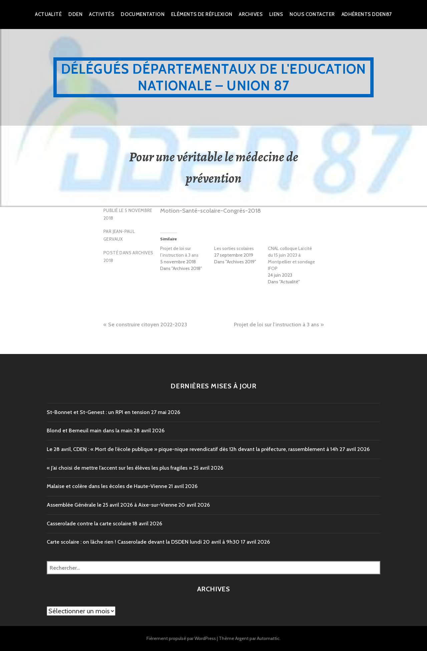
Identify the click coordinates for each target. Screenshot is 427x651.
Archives (251, 14)
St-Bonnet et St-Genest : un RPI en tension (98, 412)
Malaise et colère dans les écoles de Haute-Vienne (107, 486)
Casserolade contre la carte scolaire (89, 523)
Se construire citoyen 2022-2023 (147, 324)
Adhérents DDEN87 (367, 14)
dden (75, 14)
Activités (101, 14)
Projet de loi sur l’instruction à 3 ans (179, 251)
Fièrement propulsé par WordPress (181, 638)
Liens (276, 14)
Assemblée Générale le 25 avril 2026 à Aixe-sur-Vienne (112, 505)
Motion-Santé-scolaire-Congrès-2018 (210, 210)
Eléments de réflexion (201, 14)
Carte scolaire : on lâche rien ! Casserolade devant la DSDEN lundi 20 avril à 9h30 (143, 542)
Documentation (142, 14)
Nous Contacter (312, 14)
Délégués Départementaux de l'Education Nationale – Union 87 (213, 77)
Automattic (268, 638)
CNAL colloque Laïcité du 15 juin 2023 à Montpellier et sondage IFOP (291, 258)
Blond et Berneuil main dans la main (89, 430)
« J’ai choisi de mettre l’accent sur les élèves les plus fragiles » (119, 468)
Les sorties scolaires (234, 248)
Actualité (48, 14)
